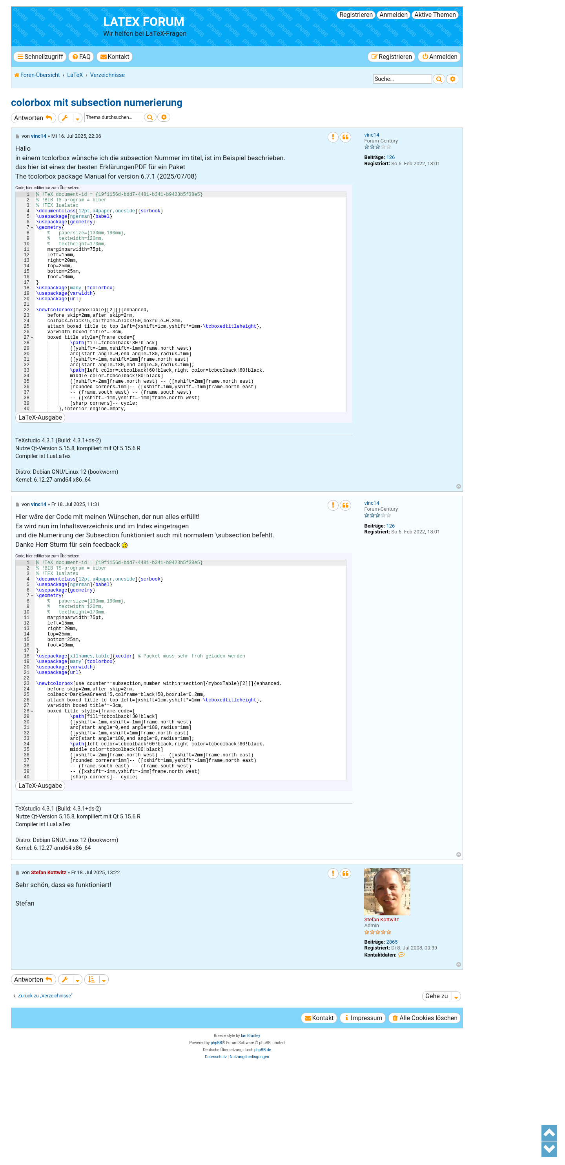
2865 (391, 1036)
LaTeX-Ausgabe (40, 464)
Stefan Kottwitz (381, 1014)
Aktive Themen (435, 14)
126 (390, 157)
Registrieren (356, 14)
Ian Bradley (250, 1130)
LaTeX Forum (143, 22)
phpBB (216, 1137)
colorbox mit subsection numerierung (96, 102)
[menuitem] (81, 56)
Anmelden (393, 14)
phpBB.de (262, 1144)
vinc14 (371, 135)
